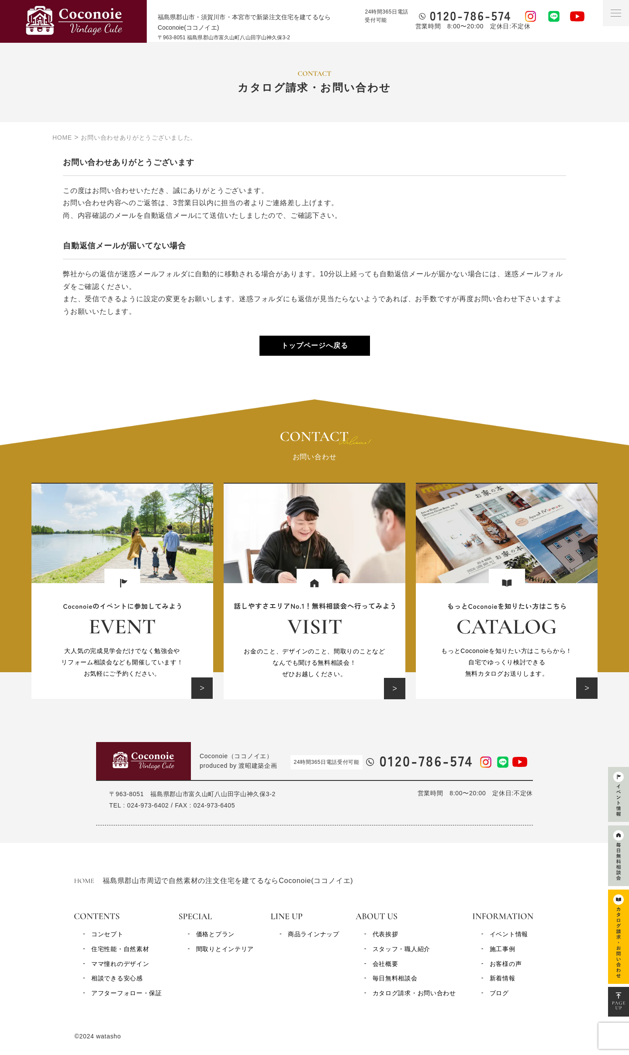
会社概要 (385, 963)
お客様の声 (506, 963)
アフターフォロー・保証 (126, 993)
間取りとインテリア (225, 948)
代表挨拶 (385, 934)
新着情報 (502, 978)
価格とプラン (215, 934)
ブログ (499, 993)
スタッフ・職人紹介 (401, 948)
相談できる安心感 (117, 978)
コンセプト (107, 934)
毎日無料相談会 (395, 978)
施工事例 (502, 948)
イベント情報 (509, 934)
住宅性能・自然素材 (120, 948)
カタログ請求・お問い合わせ (414, 993)
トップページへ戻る (314, 345)
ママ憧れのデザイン (120, 963)
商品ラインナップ (313, 934)
